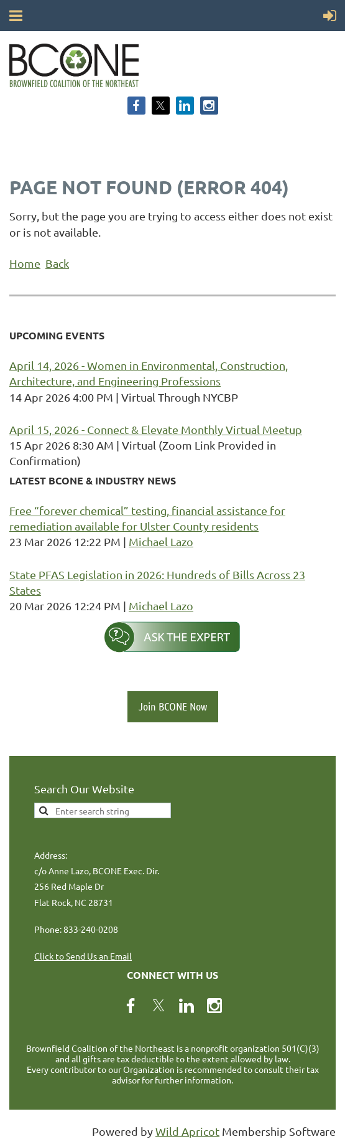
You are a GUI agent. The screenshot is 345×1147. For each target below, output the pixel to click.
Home (24, 263)
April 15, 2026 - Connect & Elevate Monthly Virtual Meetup (155, 429)
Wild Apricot (187, 1131)
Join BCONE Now (173, 706)
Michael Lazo (161, 541)
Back (57, 263)
